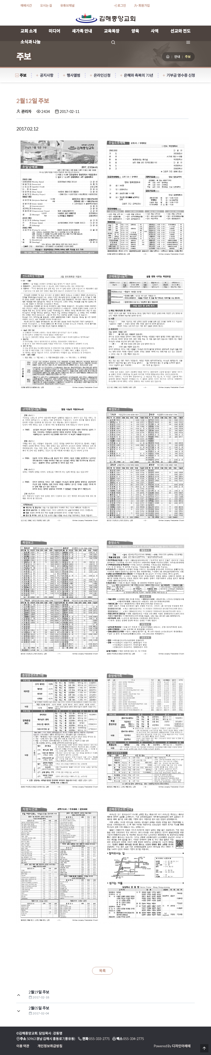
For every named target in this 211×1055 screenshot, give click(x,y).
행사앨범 (71, 75)
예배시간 (26, 5)
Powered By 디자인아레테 (172, 1046)
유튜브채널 (67, 5)
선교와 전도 (180, 30)
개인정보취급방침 (49, 1046)
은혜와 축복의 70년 (136, 75)
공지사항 (44, 75)
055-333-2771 (99, 1039)
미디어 (54, 30)
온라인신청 (99, 75)
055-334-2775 (133, 1039)
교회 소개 (28, 30)
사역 (155, 30)
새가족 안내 (82, 30)
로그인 (120, 5)
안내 (177, 57)
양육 (135, 30)
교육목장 (111, 30)
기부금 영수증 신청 (178, 75)
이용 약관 (22, 1046)
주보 (20, 75)
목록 (102, 971)
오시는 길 (46, 5)
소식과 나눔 (30, 41)
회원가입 (141, 5)
